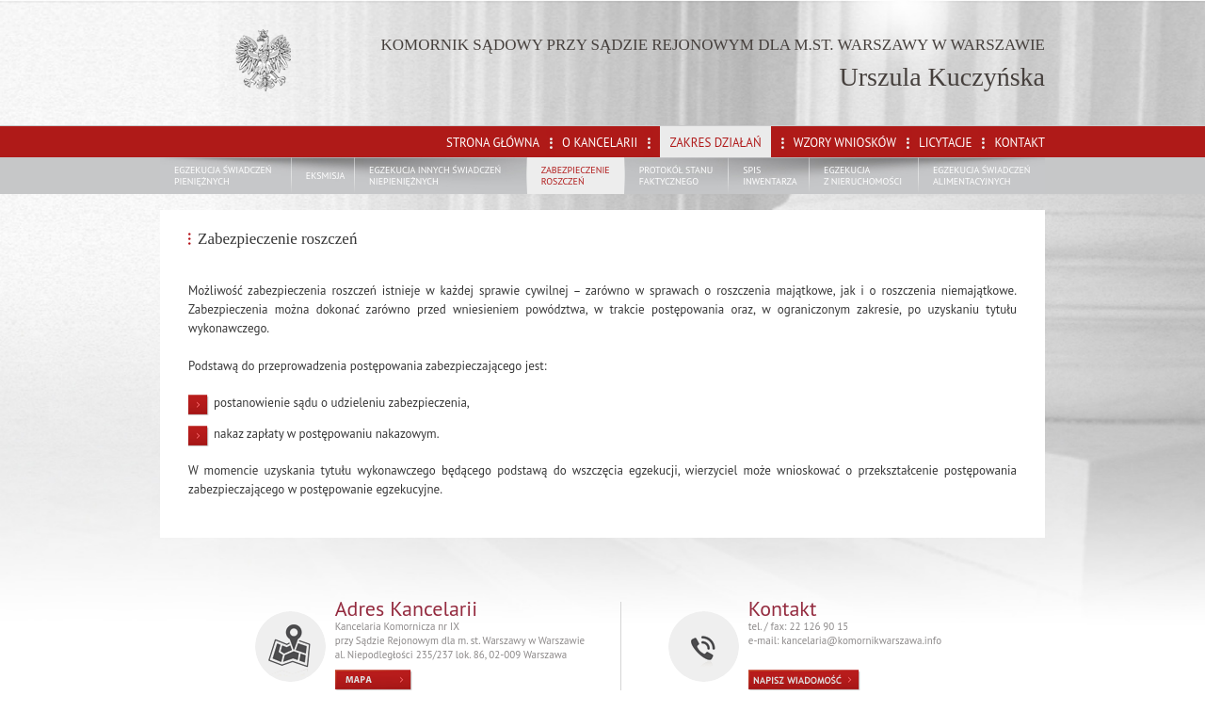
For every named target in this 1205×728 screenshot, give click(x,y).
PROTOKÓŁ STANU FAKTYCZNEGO (676, 175)
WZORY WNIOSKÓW (845, 143)
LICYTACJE (945, 143)
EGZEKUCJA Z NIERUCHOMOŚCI (863, 175)
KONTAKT (1019, 143)
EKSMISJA (325, 176)
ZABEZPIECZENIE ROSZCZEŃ (575, 175)
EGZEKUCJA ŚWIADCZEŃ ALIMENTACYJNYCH (982, 175)
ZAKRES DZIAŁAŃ (715, 143)
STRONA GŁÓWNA (492, 143)
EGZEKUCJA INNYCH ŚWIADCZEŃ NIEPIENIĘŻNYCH (435, 175)
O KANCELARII (599, 143)
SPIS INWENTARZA (770, 175)
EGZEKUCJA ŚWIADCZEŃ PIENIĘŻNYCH (223, 175)
